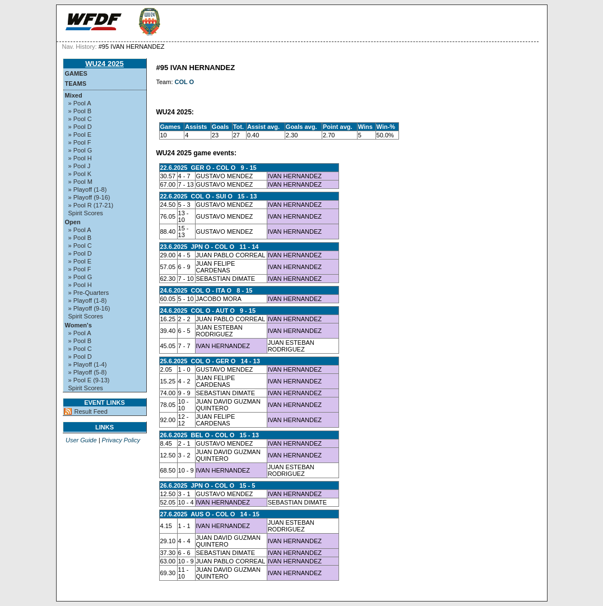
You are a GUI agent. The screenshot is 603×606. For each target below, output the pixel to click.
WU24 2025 (104, 63)
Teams (76, 83)
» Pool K (80, 173)
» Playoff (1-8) (87, 189)
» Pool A (79, 103)
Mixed (73, 95)
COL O (184, 81)
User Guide (81, 440)
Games (76, 73)
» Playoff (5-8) (87, 372)
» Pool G (80, 150)
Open (73, 222)
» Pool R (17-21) (91, 205)
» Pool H (80, 158)
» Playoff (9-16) (89, 197)
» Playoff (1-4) (87, 364)
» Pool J (79, 166)
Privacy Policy (121, 440)
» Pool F (79, 142)
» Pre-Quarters (88, 292)
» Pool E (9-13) (89, 380)
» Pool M (80, 181)
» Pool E (80, 134)
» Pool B (80, 111)
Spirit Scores (85, 213)
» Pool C (80, 118)
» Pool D (80, 126)
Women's (78, 325)
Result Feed (91, 411)
